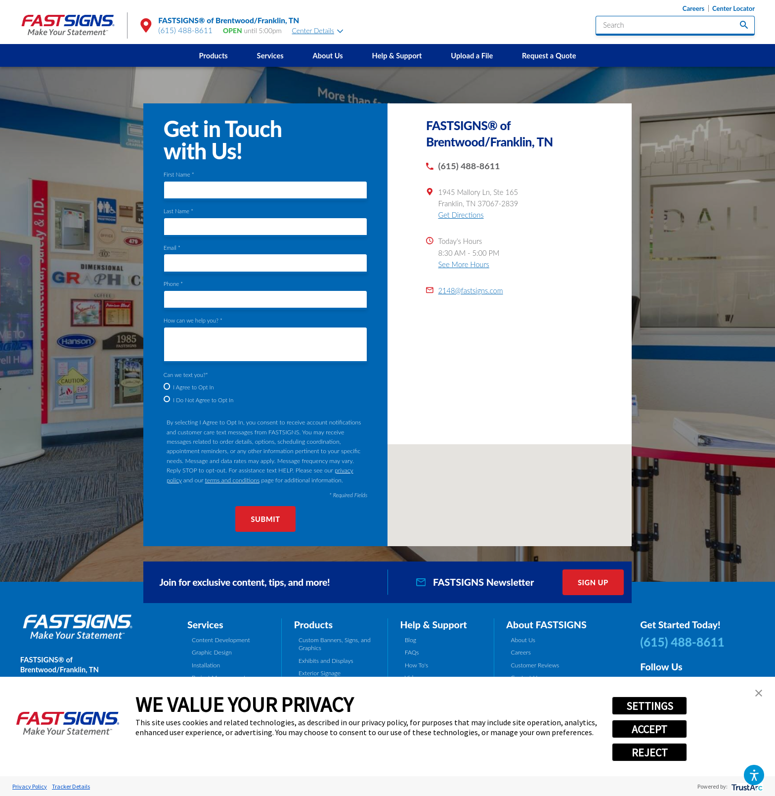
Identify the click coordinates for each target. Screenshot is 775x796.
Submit (265, 519)
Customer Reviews (535, 665)
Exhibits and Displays (326, 660)
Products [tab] (313, 624)
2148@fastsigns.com (470, 290)
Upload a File (472, 55)
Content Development (221, 640)
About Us (327, 55)
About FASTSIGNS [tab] (546, 624)
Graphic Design (212, 652)
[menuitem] (213, 55)
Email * (172, 247)
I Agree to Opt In (193, 387)
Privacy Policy (29, 786)
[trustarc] (746, 786)
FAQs (412, 652)
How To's (417, 665)
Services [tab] (205, 624)
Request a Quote (549, 55)
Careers (693, 8)
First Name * (179, 174)
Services (270, 55)
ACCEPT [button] (649, 729)
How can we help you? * (193, 320)
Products (213, 55)
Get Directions (460, 214)
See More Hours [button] (463, 264)
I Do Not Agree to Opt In (203, 400)
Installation (206, 665)
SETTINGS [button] (649, 706)
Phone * (173, 284)
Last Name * (178, 211)
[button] (754, 775)
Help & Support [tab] (433, 624)
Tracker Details (71, 786)
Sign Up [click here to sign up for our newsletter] (593, 582)
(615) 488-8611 (185, 30)
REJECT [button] (650, 752)
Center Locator (733, 8)
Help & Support (397, 55)
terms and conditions (232, 480)
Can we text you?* (186, 375)
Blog (410, 640)
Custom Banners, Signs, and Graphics (335, 644)
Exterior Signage (320, 673)
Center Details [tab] (318, 30)
